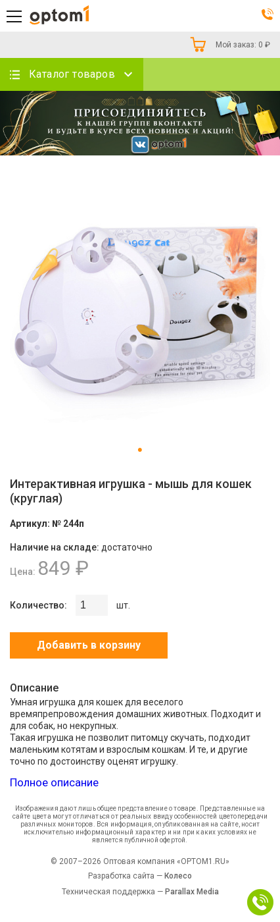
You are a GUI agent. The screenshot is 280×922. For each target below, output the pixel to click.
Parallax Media (192, 891)
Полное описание (54, 782)
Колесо (178, 876)
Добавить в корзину (89, 645)
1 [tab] (140, 450)
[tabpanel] (140, 306)
